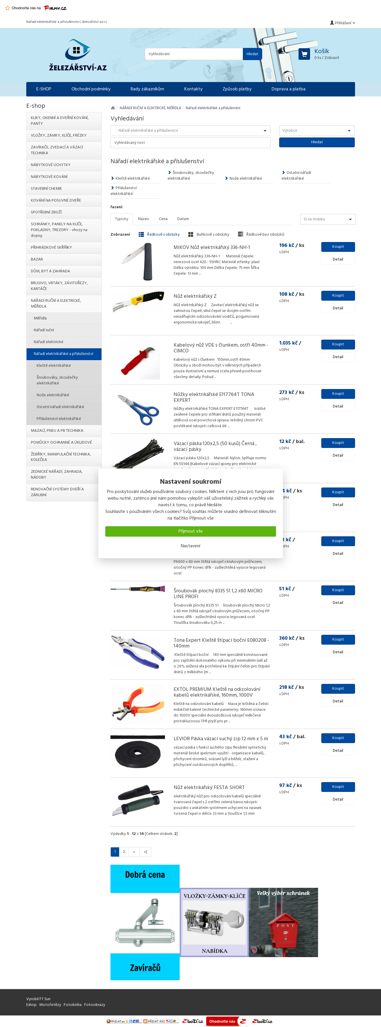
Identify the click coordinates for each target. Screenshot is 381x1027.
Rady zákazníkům (147, 89)
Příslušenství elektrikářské (123, 191)
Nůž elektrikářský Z (195, 296)
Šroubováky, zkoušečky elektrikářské (191, 176)
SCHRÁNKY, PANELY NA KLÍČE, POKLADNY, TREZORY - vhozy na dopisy (59, 230)
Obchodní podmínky (91, 89)
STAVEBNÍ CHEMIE (46, 188)
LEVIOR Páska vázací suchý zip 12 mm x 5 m (221, 739)
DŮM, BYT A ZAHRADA (50, 271)
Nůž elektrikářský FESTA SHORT (209, 788)
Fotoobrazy (94, 1005)
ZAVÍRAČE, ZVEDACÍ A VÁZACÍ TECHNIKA (57, 150)
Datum (183, 219)
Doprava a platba (288, 89)
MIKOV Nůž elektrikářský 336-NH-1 (212, 247)
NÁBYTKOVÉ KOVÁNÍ (49, 177)
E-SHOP (43, 89)
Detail (338, 259)
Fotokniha (73, 1005)
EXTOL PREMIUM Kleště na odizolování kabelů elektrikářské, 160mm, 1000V (217, 692)
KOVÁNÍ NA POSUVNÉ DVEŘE (56, 200)
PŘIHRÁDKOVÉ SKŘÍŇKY (51, 247)
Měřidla (40, 318)
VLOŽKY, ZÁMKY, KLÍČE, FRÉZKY (59, 135)
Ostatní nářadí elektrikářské (296, 176)
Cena (163, 219)
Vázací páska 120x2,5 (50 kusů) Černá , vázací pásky (215, 447)
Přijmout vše (191, 531)
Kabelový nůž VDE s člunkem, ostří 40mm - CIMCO (221, 348)
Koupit (338, 246)
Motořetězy (50, 1005)
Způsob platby (237, 89)
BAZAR (37, 259)
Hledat (252, 54)
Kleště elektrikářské (130, 178)
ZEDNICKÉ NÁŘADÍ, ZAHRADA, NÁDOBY (56, 474)
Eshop (31, 1005)
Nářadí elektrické (48, 342)
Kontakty (193, 89)
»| (145, 852)
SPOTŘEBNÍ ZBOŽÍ (46, 212)
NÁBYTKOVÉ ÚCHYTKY (51, 165)
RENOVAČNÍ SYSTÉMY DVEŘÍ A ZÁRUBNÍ (57, 492)
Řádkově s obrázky (159, 234)
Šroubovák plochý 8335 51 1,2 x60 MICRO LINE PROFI (218, 594)
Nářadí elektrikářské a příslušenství (63, 354)
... (199, 273)
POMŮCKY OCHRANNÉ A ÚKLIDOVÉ (61, 442)
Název (143, 219)
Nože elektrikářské (243, 178)
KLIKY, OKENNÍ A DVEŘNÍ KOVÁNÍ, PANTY (60, 121)
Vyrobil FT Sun (38, 999)
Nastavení (190, 546)
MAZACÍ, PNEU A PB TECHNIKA (57, 430)
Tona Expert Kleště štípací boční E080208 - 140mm (221, 643)
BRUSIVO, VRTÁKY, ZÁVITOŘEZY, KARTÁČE (59, 286)
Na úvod (112, 108)
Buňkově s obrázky (208, 234)
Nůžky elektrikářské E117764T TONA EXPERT (214, 397)
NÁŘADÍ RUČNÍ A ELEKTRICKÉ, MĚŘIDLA (150, 108)
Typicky (121, 219)
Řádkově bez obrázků (261, 234)
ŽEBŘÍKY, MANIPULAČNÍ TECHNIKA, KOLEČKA (61, 457)
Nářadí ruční (44, 330)
